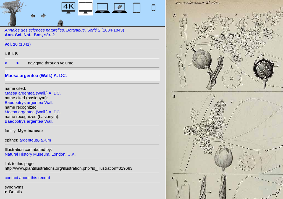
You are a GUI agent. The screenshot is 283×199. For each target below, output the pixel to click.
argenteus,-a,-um (35, 140)
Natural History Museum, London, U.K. (40, 154)
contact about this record (27, 177)
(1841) (18, 44)
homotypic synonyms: (82, 191)
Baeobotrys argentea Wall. (29, 102)
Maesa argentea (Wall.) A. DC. (33, 93)
